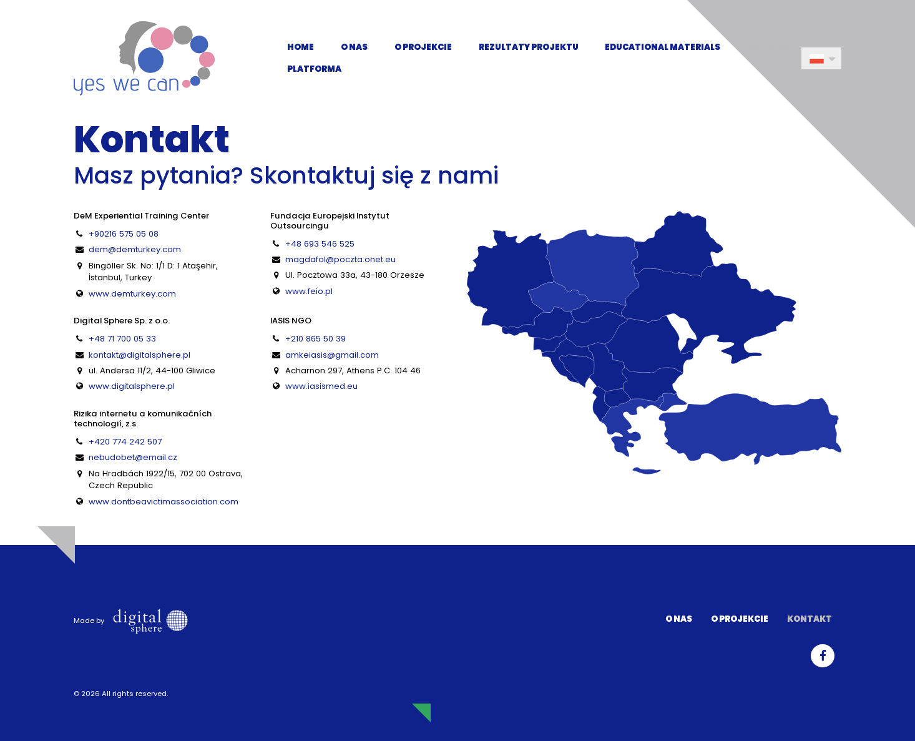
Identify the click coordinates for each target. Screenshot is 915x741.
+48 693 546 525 (320, 244)
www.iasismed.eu (321, 386)
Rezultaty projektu (529, 47)
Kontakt (769, 47)
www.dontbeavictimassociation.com (163, 502)
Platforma (314, 69)
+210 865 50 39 (315, 339)
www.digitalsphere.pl (132, 386)
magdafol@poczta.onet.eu (340, 259)
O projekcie (423, 47)
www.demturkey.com (132, 294)
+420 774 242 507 (125, 442)
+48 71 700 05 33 (122, 339)
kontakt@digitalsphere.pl (139, 355)
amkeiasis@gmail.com (332, 355)
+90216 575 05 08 (124, 234)
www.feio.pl (309, 291)
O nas (354, 47)
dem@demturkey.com (135, 249)
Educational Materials (662, 47)
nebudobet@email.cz (133, 457)
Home (300, 47)
